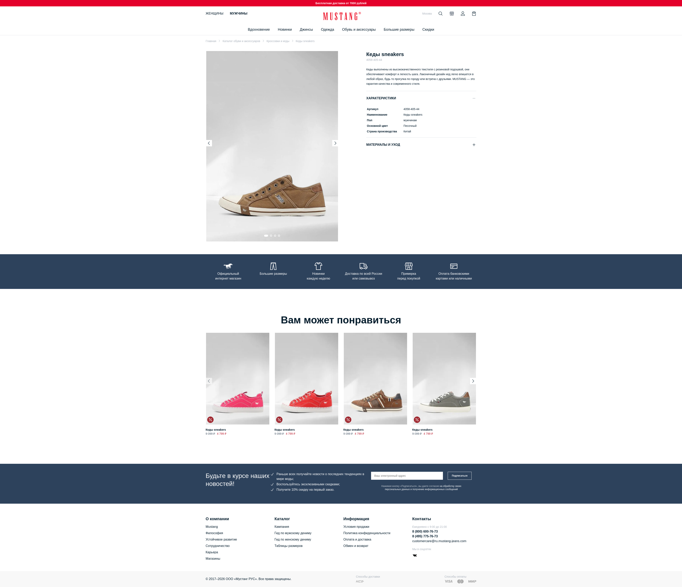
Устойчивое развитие (221, 539)
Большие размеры (399, 30)
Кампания (282, 526)
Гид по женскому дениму (293, 539)
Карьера (212, 552)
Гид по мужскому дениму (293, 533)
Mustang (212, 526)
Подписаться (459, 475)
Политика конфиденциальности (366, 533)
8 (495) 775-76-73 (425, 536)
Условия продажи (356, 526)
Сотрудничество (218, 546)
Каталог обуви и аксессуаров (241, 41)
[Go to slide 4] (279, 236)
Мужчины (238, 13)
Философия (214, 533)
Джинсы (306, 30)
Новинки (285, 30)
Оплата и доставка (357, 539)
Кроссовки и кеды (278, 41)
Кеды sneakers (216, 429)
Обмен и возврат (355, 546)
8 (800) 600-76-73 (425, 531)
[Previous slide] (209, 143)
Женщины (214, 13)
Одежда (327, 30)
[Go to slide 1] (266, 236)
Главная (211, 41)
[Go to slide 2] (271, 236)
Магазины (213, 558)
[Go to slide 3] (275, 236)
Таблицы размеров (289, 546)
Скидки (428, 30)
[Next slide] (335, 143)
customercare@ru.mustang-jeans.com (439, 541)
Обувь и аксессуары (359, 30)
